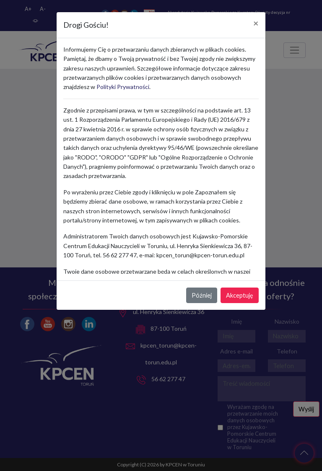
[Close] (256, 23)
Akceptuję (239, 295)
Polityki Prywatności (122, 86)
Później (202, 295)
